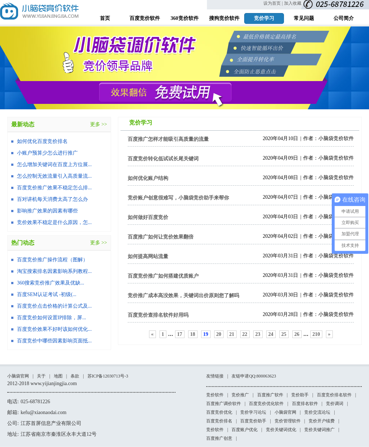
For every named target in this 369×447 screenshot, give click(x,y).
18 (192, 334)
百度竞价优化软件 (266, 403)
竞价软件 (215, 394)
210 (316, 334)
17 (179, 334)
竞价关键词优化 (281, 429)
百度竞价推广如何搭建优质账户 (163, 276)
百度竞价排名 (219, 420)
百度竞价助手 (253, 420)
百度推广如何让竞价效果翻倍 (161, 237)
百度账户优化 (245, 429)
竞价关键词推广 (319, 429)
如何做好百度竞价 (148, 217)
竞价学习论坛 (253, 412)
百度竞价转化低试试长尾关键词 (163, 158)
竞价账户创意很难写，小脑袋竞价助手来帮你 (178, 198)
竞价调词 (334, 403)
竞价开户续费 (322, 420)
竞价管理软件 (288, 420)
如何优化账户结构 (148, 178)
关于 (41, 376)
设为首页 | (273, 3)
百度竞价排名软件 (334, 394)
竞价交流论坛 (317, 412)
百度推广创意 (219, 438)
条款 (75, 376)
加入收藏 (292, 3)
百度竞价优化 (219, 412)
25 (284, 334)
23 (257, 334)
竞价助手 (300, 394)
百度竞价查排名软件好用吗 (158, 315)
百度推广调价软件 (223, 403)
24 (270, 334)
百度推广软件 (270, 394)
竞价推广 (240, 394)
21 (231, 334)
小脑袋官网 (18, 376)
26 (297, 334)
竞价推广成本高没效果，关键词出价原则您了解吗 (183, 295)
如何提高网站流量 (148, 256)
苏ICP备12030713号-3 (108, 376)
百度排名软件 (305, 403)
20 (218, 334)
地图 (58, 376)
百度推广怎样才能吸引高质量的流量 (168, 139)
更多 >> (98, 124)
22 (244, 334)
